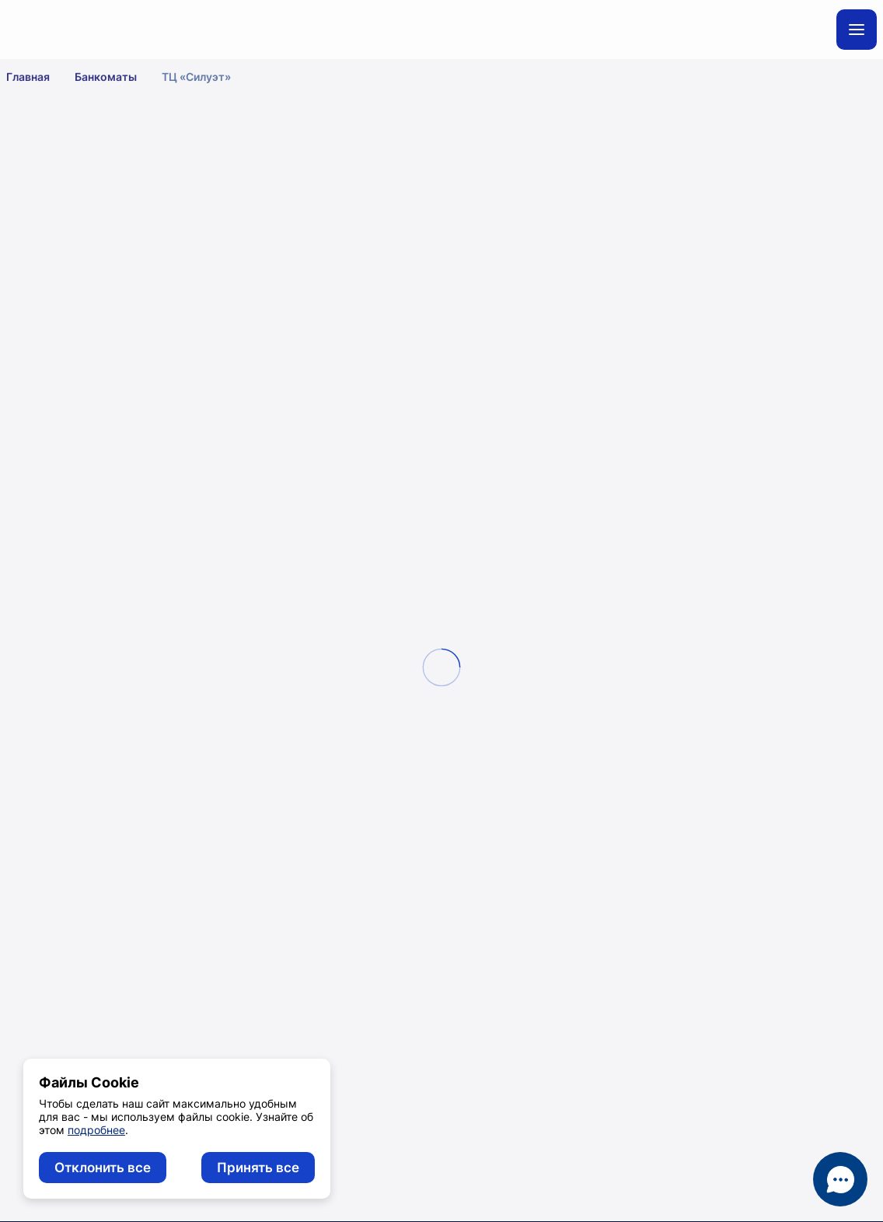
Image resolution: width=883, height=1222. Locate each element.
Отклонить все (102, 1167)
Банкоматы (116, 76)
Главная (38, 76)
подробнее (96, 1129)
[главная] (134, 29)
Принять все (258, 1167)
